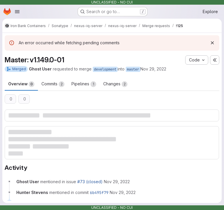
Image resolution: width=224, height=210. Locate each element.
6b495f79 (99, 192)
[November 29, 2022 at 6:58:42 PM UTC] (117, 181)
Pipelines (83, 84)
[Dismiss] (212, 42)
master (133, 69)
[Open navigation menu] (17, 11)
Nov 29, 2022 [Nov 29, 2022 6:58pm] (153, 68)
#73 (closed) (90, 181)
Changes (115, 84)
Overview (21, 84)
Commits (52, 84)
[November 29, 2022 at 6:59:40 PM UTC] (123, 192)
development (105, 69)
